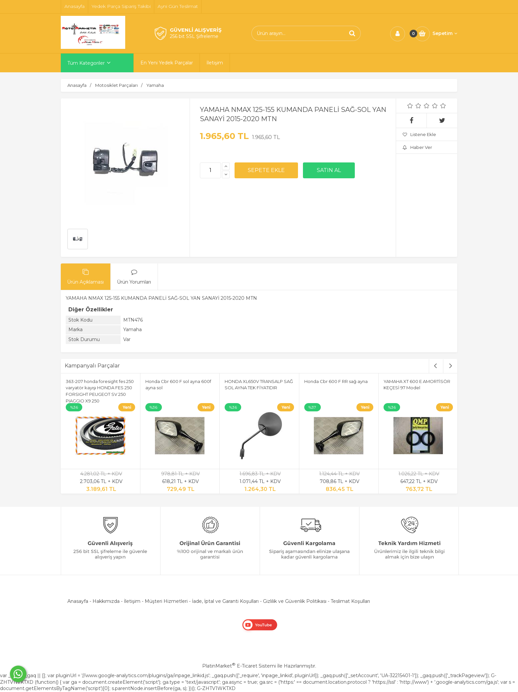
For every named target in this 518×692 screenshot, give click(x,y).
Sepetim (444, 33)
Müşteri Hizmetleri (166, 601)
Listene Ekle (419, 134)
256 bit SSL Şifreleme (194, 36)
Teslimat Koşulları (350, 601)
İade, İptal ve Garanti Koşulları (225, 601)
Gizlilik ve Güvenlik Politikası (294, 601)
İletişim (132, 601)
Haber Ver (417, 147)
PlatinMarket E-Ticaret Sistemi (239, 666)
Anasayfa (77, 601)
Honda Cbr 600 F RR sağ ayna (336, 381)
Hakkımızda (106, 601)
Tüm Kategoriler (86, 63)
